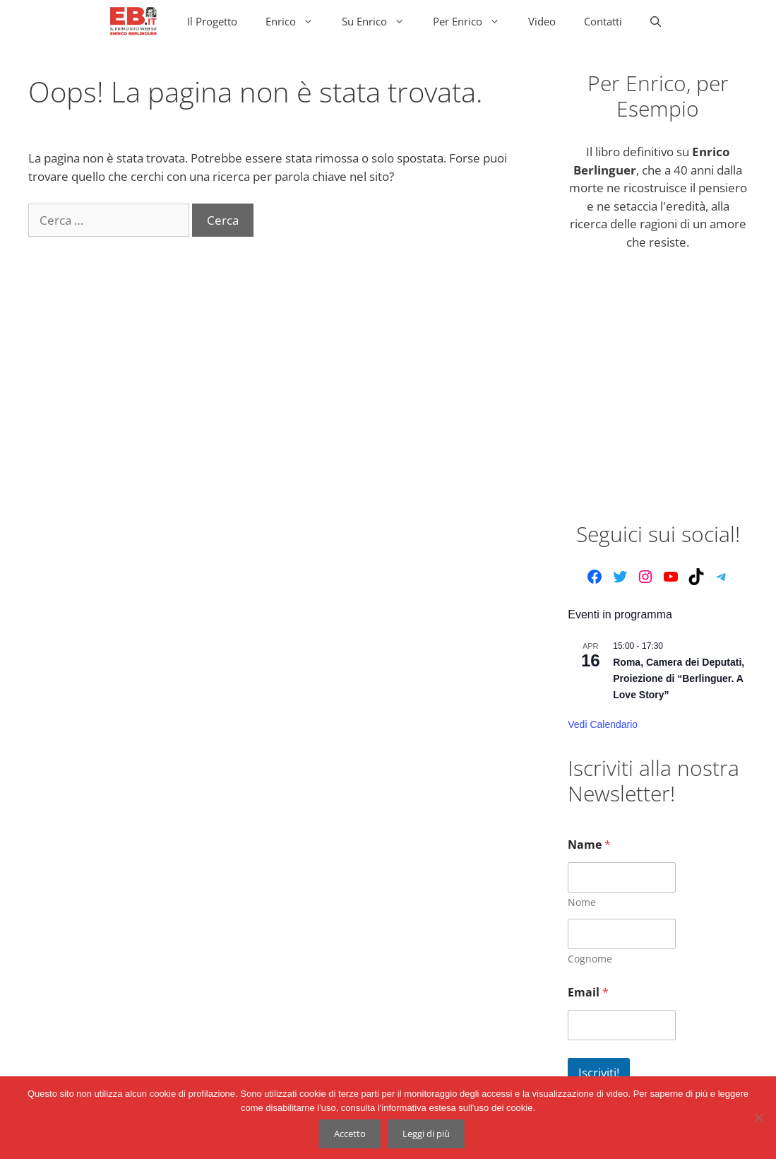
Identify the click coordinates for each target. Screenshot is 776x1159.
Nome (582, 902)
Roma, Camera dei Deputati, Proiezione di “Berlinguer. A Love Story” (678, 678)
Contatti (603, 21)
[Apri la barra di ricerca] (655, 21)
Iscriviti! (598, 1072)
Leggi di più (426, 1133)
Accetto (350, 1133)
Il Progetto (212, 21)
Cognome (590, 959)
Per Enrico (473, 21)
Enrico (296, 21)
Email (588, 992)
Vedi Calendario (603, 724)
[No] (758, 1117)
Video (542, 21)
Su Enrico (380, 21)
